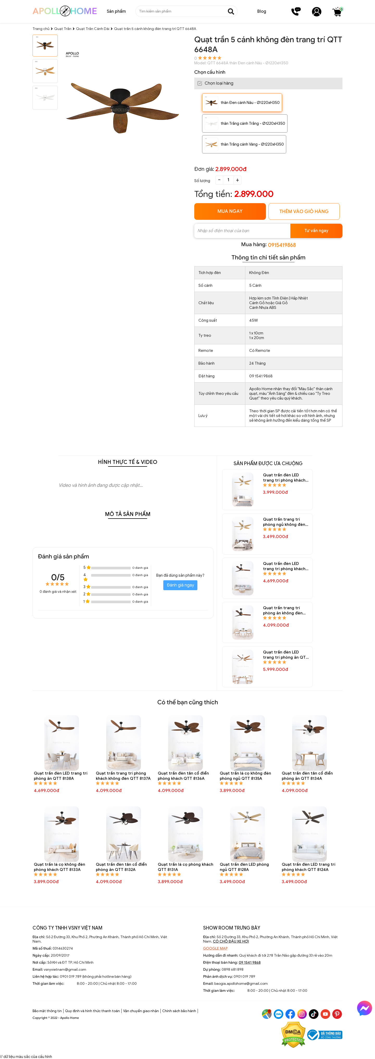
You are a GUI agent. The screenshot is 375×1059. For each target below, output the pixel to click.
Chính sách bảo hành (179, 1011)
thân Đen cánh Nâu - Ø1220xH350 (250, 102)
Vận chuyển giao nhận (141, 1011)
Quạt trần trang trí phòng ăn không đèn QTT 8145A (283, 611)
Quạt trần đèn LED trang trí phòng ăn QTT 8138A (61, 776)
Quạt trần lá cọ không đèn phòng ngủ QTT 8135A (245, 776)
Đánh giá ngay (180, 585)
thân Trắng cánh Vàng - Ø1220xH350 (252, 144)
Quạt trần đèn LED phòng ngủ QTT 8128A (244, 867)
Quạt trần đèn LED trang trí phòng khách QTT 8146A (284, 566)
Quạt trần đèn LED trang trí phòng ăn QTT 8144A (285, 655)
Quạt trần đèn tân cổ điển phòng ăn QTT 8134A (307, 776)
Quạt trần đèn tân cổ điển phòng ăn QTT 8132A (121, 867)
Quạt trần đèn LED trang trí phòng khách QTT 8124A (308, 867)
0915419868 (282, 245)
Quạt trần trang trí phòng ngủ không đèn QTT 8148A (284, 522)
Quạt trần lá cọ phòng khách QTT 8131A (185, 867)
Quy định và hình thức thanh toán (92, 1011)
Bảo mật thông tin (47, 1011)
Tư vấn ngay (316, 230)
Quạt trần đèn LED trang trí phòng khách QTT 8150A (284, 478)
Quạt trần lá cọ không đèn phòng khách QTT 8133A (59, 867)
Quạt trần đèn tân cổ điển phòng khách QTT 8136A (183, 776)
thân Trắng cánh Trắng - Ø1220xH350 (253, 123)
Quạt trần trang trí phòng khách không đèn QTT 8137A (123, 776)
